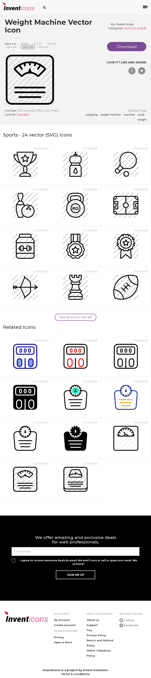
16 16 (24, 43)
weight (141, 119)
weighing (92, 114)
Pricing (59, 637)
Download (40, 148)
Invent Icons (125, 24)
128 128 (11, 47)
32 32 (38, 43)
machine (129, 114)
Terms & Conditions (75, 674)
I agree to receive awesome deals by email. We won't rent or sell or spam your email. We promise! (78, 562)
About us (93, 620)
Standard (23, 114)
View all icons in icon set (75, 317)
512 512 (43, 47)
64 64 (52, 43)
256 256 (28, 47)
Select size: (11, 43)
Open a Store (63, 642)
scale (141, 114)
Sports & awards (135, 28)
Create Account (65, 625)
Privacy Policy (96, 635)
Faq (89, 630)
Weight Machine (110, 114)
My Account (62, 620)
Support (92, 625)
